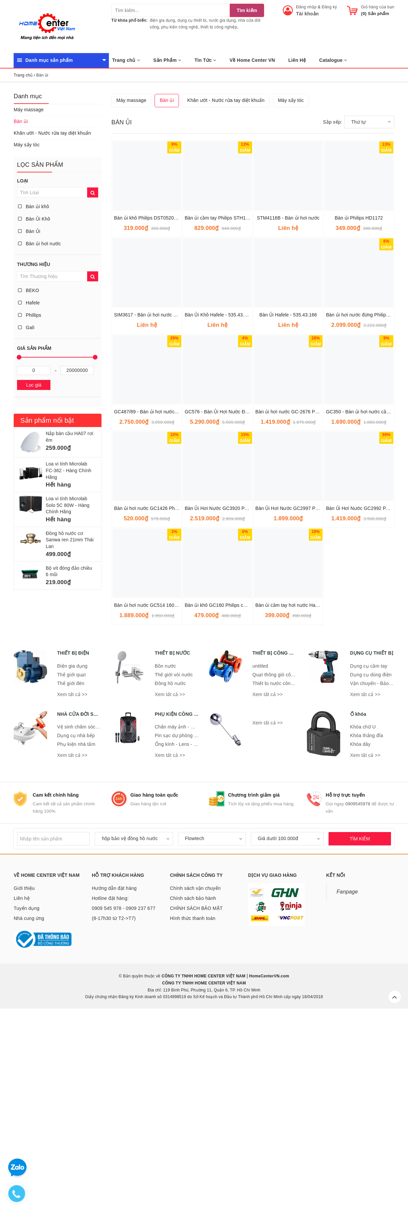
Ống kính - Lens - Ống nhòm (185, 944)
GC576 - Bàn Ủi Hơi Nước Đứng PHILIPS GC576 (237, 612)
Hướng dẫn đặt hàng (114, 1088)
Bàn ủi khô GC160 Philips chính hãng (224, 805)
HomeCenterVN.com (268, 1176)
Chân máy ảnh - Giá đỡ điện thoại (191, 927)
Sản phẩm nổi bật (47, 420)
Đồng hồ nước (170, 884)
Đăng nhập (306, 7)
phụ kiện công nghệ (179, 27)
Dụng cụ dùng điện (371, 875)
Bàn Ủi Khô (34, 219)
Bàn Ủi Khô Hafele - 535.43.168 (218, 515)
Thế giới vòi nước (174, 875)
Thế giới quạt (71, 875)
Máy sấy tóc (27, 144)
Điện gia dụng (72, 866)
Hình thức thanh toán (192, 1118)
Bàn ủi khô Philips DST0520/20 (147, 418)
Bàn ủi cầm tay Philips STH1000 (219, 418)
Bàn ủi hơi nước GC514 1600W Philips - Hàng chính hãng (176, 805)
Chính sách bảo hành (193, 1098)
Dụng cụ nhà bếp (76, 936)
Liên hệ (22, 1098)
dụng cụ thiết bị (192, 20)
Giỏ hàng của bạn (377, 7)
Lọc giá (33, 385)
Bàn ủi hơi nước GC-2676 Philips (290, 612)
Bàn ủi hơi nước (39, 243)
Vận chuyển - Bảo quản (375, 884)
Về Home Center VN (252, 60)
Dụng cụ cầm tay (368, 866)
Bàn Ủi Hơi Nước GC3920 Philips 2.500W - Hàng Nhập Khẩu (249, 708)
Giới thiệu (24, 1088)
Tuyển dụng (26, 1108)
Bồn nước (165, 866)
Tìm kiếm (247, 10)
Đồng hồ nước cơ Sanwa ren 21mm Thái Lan (69, 540)
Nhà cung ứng (29, 1118)
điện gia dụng (162, 20)
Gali (26, 327)
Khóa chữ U (363, 927)
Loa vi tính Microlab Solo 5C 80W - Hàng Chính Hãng (67, 505)
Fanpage (347, 1092)
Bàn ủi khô (33, 206)
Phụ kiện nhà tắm (76, 944)
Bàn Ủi (29, 231)
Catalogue (333, 60)
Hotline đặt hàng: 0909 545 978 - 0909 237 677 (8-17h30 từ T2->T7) (123, 1108)
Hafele (29, 302)
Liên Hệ (297, 60)
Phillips (29, 315)
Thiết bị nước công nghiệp (280, 884)
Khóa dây (360, 944)
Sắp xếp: (332, 322)
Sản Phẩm (167, 60)
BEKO (28, 290)
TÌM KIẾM (360, 1039)
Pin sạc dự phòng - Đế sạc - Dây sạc (194, 936)
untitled (260, 866)
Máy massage (29, 109)
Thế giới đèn (70, 884)
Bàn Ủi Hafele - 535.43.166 (288, 515)
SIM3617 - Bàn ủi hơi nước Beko (149, 515)
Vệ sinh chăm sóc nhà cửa (86, 927)
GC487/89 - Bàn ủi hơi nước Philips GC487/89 (163, 612)
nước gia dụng (222, 20)
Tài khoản (307, 13)
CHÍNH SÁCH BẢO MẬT (196, 1108)
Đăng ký (329, 7)
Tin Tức (205, 60)
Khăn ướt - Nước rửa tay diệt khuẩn (52, 133)
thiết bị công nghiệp (218, 27)
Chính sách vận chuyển (195, 1088)
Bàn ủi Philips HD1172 (359, 418)
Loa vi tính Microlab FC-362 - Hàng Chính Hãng (68, 470)
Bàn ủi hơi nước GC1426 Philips (148, 708)
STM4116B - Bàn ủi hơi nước (288, 418)
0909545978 (357, 1004)
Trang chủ (126, 60)
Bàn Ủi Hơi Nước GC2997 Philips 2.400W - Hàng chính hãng (320, 708)
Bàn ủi (21, 121)
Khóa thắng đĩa (366, 936)
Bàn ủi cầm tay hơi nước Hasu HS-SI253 (299, 805)
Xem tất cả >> (72, 895)
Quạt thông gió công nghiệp (282, 875)
